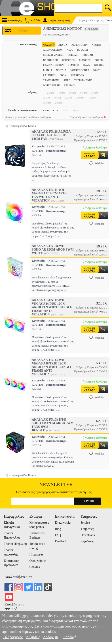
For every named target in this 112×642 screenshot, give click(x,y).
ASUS (70, 49)
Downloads (87, 535)
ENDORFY (85, 60)
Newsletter (56, 484)
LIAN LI (47, 70)
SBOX (63, 75)
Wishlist (96, 163)
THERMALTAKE (83, 80)
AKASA (49, 45)
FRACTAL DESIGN (53, 65)
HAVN (86, 65)
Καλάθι (32, 20)
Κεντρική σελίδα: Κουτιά (22, 126)
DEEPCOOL (68, 60)
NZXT (96, 70)
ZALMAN (69, 85)
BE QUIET (82, 49)
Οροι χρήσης (37, 560)
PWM (46, 110)
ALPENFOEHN (79, 44)
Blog (58, 529)
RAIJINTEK (49, 75)
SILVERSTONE (51, 80)
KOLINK (99, 65)
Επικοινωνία (63, 522)
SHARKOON (77, 75)
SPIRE (66, 80)
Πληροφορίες (13, 637)
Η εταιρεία (36, 554)
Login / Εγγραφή (56, 20)
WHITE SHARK (51, 85)
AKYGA (62, 44)
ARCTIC (96, 44)
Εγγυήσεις (86, 541)
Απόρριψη (50, 637)
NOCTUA (61, 70)
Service (85, 522)
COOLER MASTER (53, 55)
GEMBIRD (73, 65)
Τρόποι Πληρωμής (15, 543)
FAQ (58, 535)
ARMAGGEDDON (53, 49)
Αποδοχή (69, 637)
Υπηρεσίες (87, 529)
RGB (55, 110)
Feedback (61, 541)
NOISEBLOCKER (79, 70)
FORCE (99, 60)
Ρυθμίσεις (33, 637)
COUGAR (87, 55)
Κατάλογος (12, 20)
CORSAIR (73, 55)
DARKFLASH (50, 60)
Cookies (34, 567)
